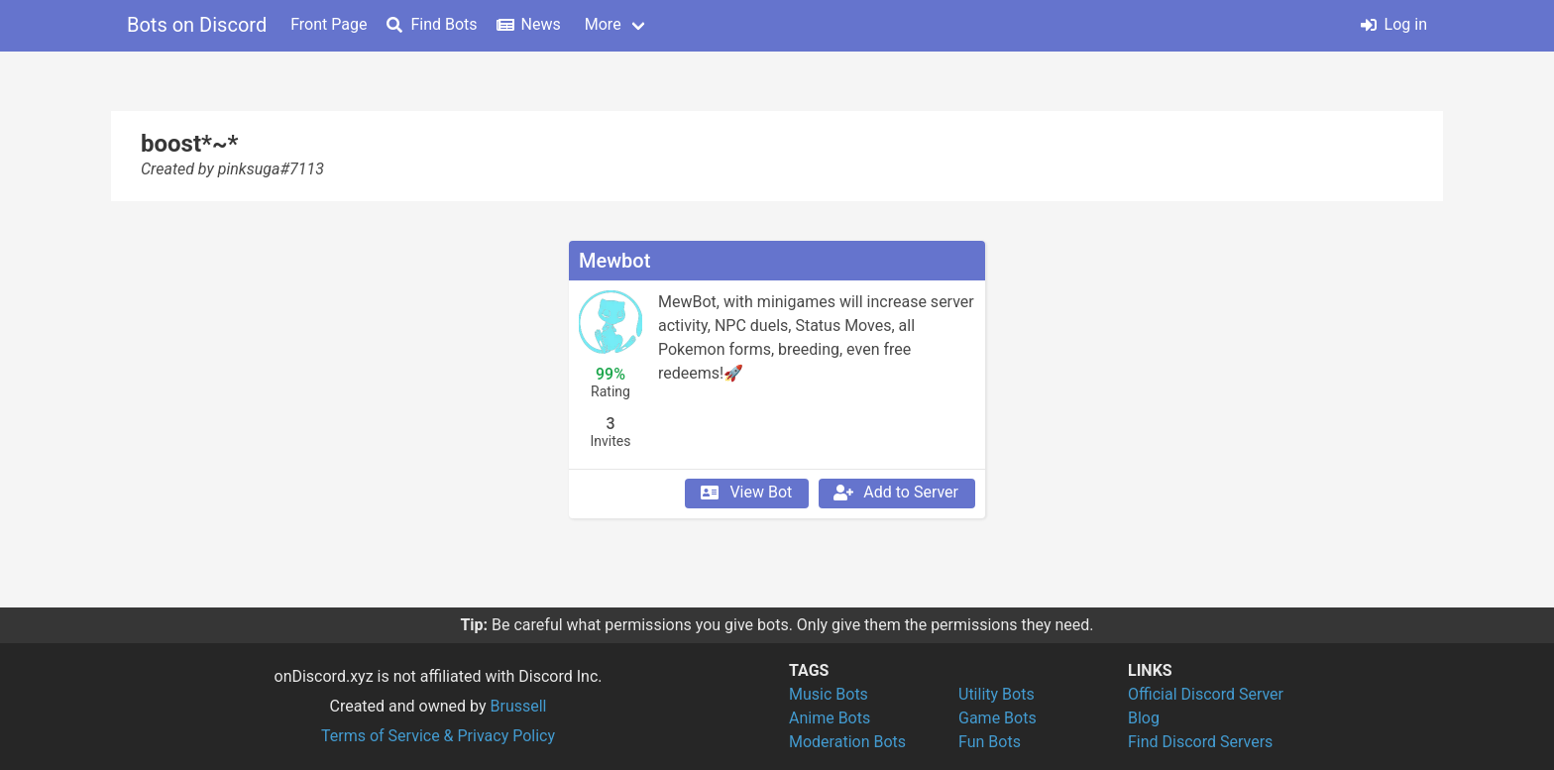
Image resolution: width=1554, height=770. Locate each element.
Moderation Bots (847, 741)
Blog (1144, 718)
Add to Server (895, 492)
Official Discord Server (1205, 694)
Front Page (328, 24)
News (529, 24)
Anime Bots (829, 718)
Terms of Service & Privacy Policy (438, 735)
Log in (1394, 24)
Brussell (519, 706)
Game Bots (997, 718)
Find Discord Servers (1200, 741)
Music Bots (828, 694)
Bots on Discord (197, 25)
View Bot (745, 492)
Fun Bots (989, 741)
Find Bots (432, 24)
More (603, 24)
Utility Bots (996, 694)
